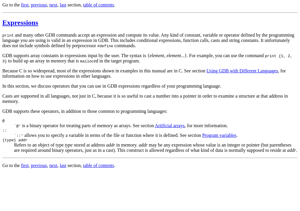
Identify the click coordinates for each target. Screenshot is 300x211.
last (63, 4)
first (25, 4)
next (53, 4)
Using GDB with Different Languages (242, 70)
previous (39, 4)
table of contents (98, 4)
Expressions (20, 22)
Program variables (219, 137)
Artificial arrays (170, 126)
